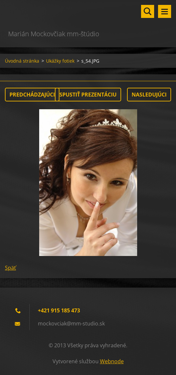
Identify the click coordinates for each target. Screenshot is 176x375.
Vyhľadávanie (147, 11)
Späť (10, 267)
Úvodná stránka (22, 61)
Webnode (112, 361)
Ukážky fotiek (60, 61)
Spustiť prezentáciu (88, 94)
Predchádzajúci (32, 94)
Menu (164, 11)
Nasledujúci (149, 94)
